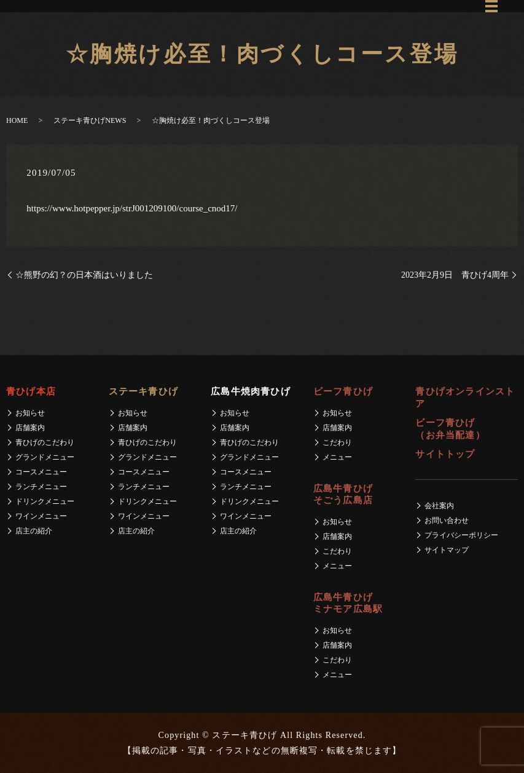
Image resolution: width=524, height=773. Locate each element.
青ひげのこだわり (44, 442)
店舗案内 (30, 427)
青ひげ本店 (31, 391)
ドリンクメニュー (44, 501)
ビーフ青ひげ (343, 391)
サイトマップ (446, 550)
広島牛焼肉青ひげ (251, 391)
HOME (17, 120)
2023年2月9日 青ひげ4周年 (455, 275)
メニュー (337, 457)
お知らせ (30, 413)
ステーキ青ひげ (143, 391)
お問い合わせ (446, 520)
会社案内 (439, 505)
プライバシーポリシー (461, 535)
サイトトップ (445, 454)
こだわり (337, 442)
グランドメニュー (44, 457)
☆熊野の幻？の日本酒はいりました (84, 275)
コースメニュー (41, 472)
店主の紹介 (33, 531)
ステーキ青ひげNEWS (89, 120)
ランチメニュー (41, 486)
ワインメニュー (41, 516)
